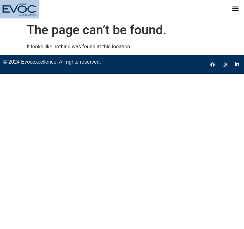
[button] (235, 8)
